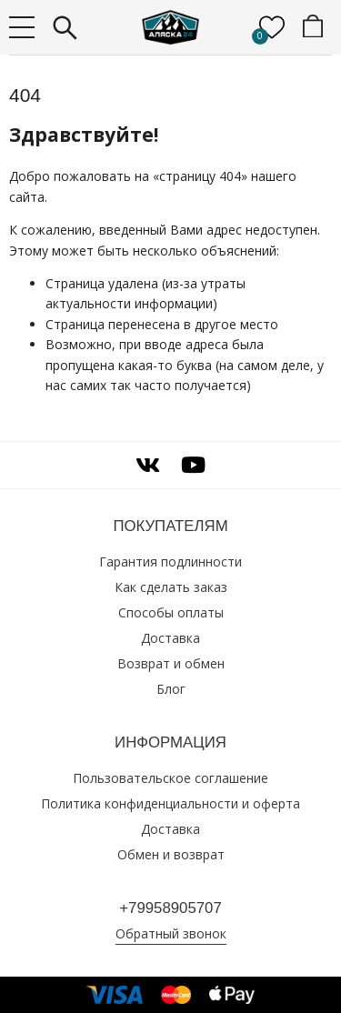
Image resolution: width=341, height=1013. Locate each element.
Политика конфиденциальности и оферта (170, 803)
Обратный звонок (170, 933)
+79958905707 (170, 908)
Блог (171, 688)
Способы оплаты (171, 612)
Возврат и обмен (171, 663)
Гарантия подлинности (170, 561)
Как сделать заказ (171, 587)
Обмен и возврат (171, 854)
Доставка (170, 638)
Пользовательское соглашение (170, 778)
